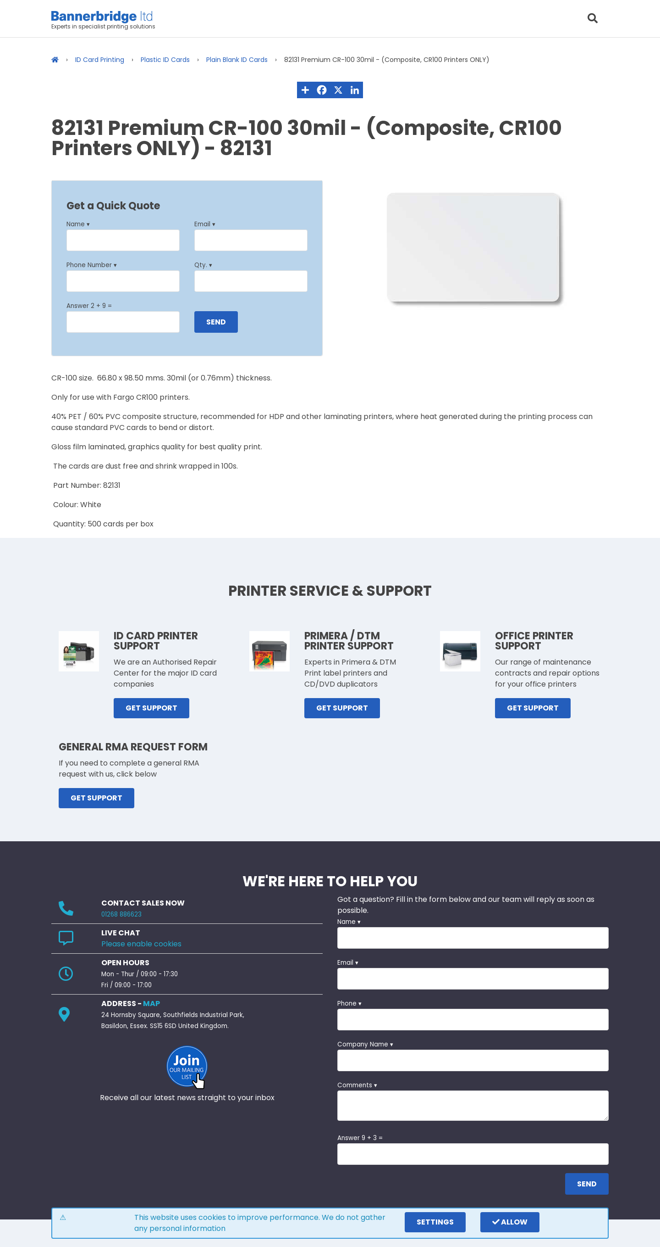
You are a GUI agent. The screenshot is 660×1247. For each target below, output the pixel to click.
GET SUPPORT (151, 708)
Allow (510, 1222)
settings (435, 1222)
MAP (151, 1003)
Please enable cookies (141, 944)
